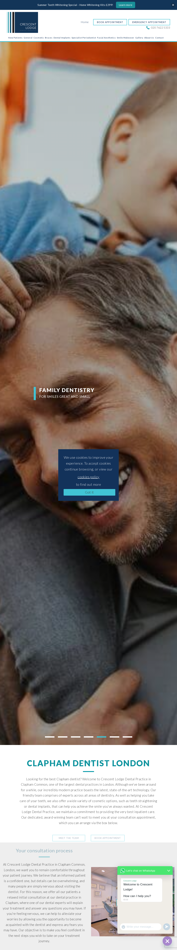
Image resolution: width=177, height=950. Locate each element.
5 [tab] (101, 737)
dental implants (39, 806)
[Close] (173, 5)
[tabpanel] (88, 393)
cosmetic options (104, 801)
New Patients (15, 37)
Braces (49, 37)
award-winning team (58, 817)
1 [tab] (49, 737)
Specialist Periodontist (84, 37)
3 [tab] (75, 737)
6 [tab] (114, 737)
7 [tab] (127, 737)
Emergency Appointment (149, 22)
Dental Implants (62, 37)
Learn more (125, 4)
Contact (159, 37)
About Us (149, 37)
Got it (89, 492)
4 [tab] (88, 737)
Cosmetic (39, 37)
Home (85, 22)
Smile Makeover (125, 37)
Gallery (139, 37)
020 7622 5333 (158, 27)
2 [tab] (62, 737)
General (28, 37)
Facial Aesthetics (106, 37)
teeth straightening (143, 801)
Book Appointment (110, 22)
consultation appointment (136, 817)
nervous (33, 914)
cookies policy (88, 477)
